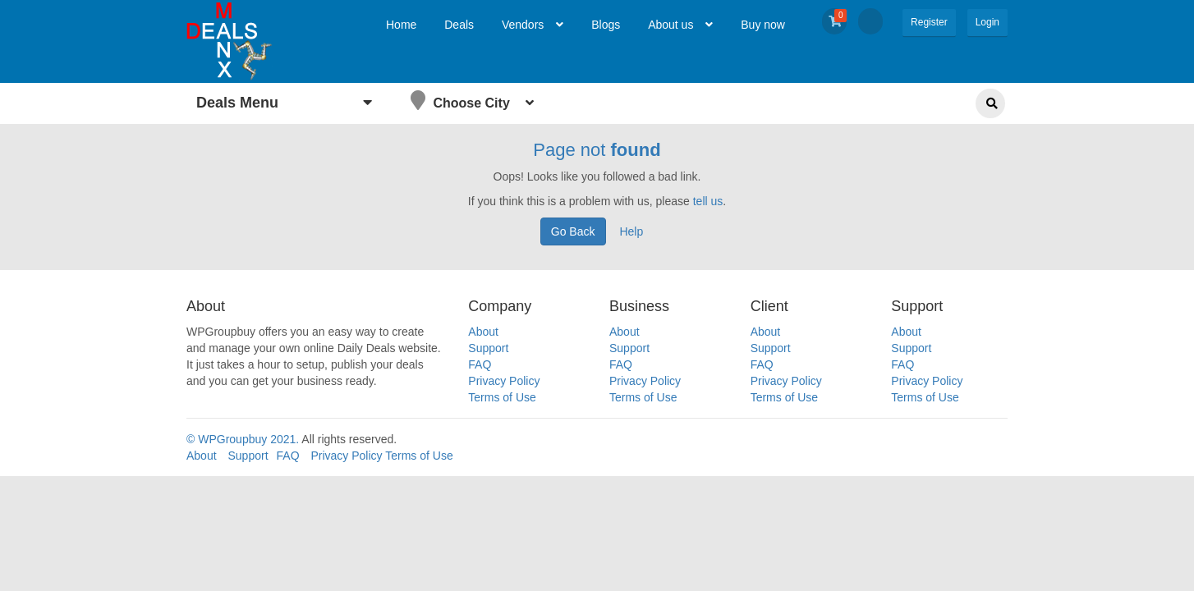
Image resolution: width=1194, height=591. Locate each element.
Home (401, 24)
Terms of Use (501, 397)
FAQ (479, 364)
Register (929, 22)
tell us (708, 201)
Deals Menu (284, 103)
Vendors (532, 24)
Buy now (763, 24)
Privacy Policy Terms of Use (381, 455)
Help (631, 231)
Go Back (573, 231)
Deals (459, 24)
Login (987, 22)
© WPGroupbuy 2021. (242, 439)
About (483, 331)
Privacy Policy (504, 380)
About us (680, 24)
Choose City (472, 100)
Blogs (605, 24)
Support (488, 348)
